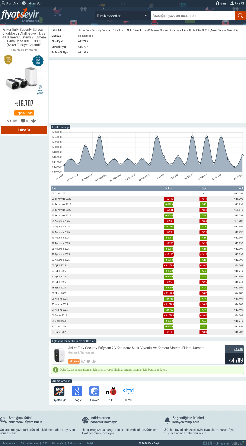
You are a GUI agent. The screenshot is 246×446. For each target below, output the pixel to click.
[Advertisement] (147, 91)
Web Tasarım (221, 443)
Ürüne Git (24, 130)
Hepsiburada (24, 113)
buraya (152, 369)
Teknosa (74, 361)
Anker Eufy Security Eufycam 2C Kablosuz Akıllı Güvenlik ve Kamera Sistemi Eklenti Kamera (136, 348)
